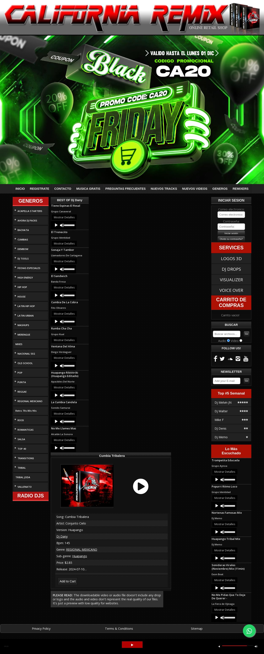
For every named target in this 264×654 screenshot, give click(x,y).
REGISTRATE (39, 188)
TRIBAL (22, 467)
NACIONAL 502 (26, 353)
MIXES (18, 344)
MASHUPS (23, 325)
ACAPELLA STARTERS (30, 211)
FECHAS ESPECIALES (29, 268)
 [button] (132, 645)
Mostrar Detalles (64, 217)
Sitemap (197, 629)
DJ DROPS (231, 269)
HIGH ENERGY (25, 277)
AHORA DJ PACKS (27, 220)
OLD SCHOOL (25, 363)
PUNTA (22, 382)
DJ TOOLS (23, 258)
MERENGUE (24, 334)
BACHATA (23, 230)
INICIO (20, 188)
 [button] (219, 646)
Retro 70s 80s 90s (26, 410)
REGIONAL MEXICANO (30, 401)
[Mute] (62, 225)
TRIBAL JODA (22, 477)
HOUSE (22, 296)
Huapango (79, 556)
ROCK (21, 420)
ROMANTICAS (26, 429)
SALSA (21, 439)
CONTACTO (62, 188)
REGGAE (22, 391)
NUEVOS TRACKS (164, 188)
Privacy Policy (41, 629)
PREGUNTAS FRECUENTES (125, 188)
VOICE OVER (231, 290)
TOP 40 (22, 448)
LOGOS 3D (231, 258)
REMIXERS (240, 188)
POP (20, 372)
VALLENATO (25, 486)
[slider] (69, 225)
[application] (63, 225)
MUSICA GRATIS (88, 188)
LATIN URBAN (26, 315)
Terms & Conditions (119, 629)
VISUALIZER (231, 280)
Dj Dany (62, 536)
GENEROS (220, 188)
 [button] (256, 646)
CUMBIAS (23, 239)
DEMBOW (23, 249)
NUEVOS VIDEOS (194, 188)
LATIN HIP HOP (26, 306)
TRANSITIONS (26, 458)
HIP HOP (22, 287)
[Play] (56, 225)
